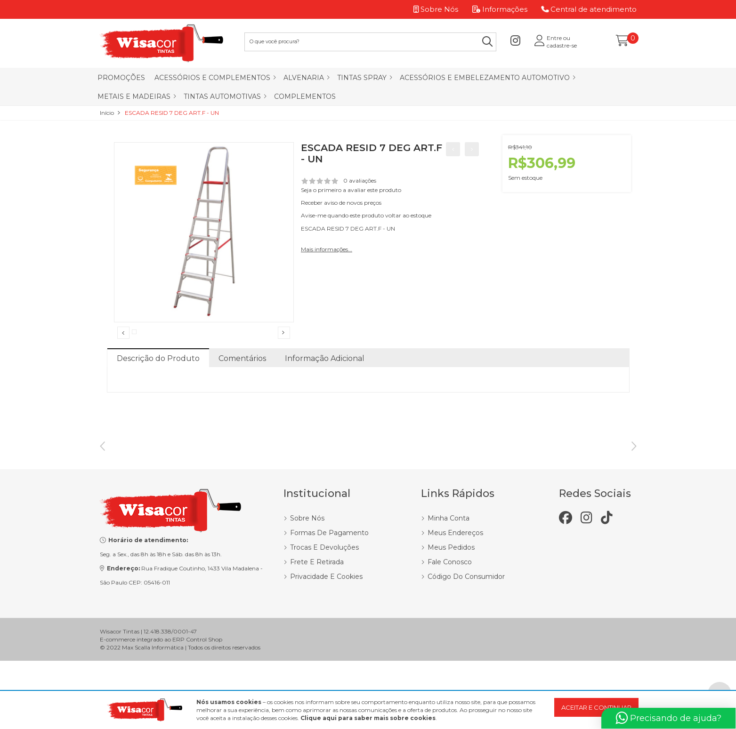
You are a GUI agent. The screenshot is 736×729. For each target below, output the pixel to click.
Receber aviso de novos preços (341, 202)
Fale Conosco (450, 635)
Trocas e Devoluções (324, 621)
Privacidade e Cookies (326, 650)
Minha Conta (448, 591)
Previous (123, 348)
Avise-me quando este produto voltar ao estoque (366, 215)
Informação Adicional (324, 389)
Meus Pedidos (451, 621)
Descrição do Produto (158, 389)
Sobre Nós (307, 591)
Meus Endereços (455, 606)
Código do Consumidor (466, 650)
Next (284, 348)
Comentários (242, 389)
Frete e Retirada (317, 635)
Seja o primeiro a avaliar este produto (351, 189)
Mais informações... (326, 249)
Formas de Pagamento (329, 606)
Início (107, 112)
